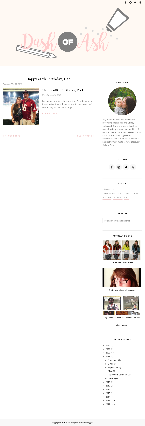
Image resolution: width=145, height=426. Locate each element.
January (111, 378)
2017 (108, 385)
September (113, 367)
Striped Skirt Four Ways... (122, 262)
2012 (108, 404)
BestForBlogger (87, 422)
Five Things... (122, 325)
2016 (108, 389)
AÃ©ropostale (110, 189)
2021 (108, 349)
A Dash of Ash (65, 422)
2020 (108, 352)
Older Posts (84, 136)
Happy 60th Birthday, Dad (48, 79)
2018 (108, 382)
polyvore (117, 198)
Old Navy (107, 198)
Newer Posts (12, 136)
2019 (108, 356)
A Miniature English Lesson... (122, 290)
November (113, 360)
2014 (108, 396)
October (111, 363)
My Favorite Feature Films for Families (122, 317)
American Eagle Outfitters (116, 193)
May (110, 371)
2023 (108, 345)
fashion (134, 193)
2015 (108, 393)
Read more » (49, 113)
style (126, 198)
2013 (108, 400)
